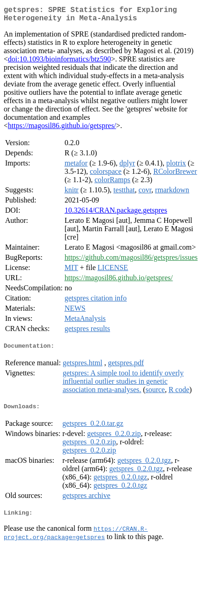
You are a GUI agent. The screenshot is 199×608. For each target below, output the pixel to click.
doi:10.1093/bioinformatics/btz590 (59, 63)
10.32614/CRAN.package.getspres (115, 214)
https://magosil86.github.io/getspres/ (62, 129)
